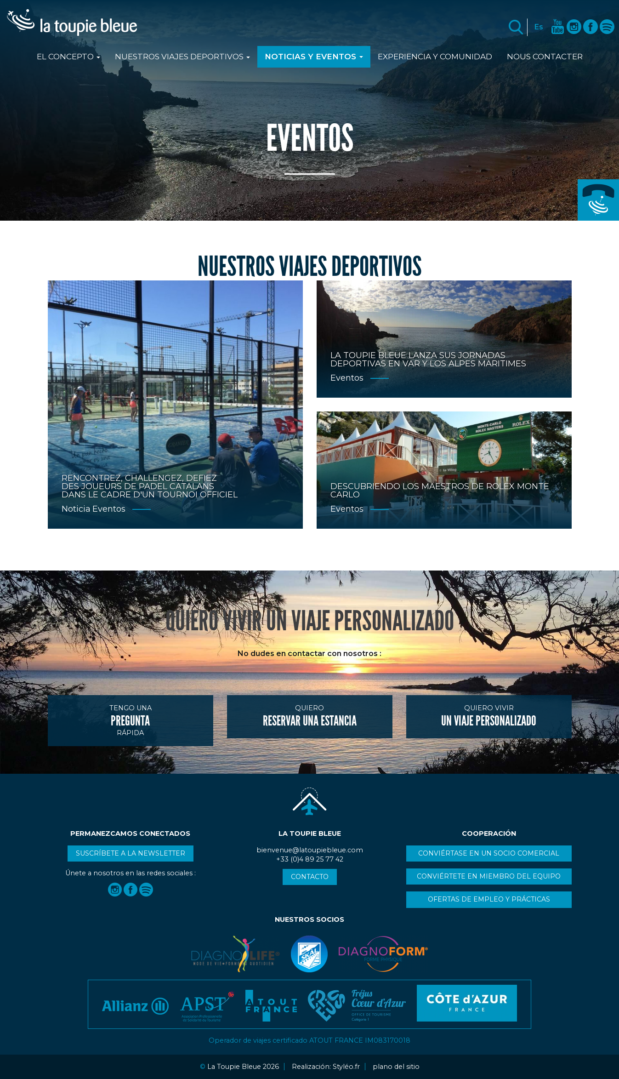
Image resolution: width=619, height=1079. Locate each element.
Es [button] (538, 27)
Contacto (310, 877)
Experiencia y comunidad (435, 56)
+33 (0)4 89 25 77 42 (598, 200)
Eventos (108, 509)
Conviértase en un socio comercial (488, 853)
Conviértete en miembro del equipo (489, 876)
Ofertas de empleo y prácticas (489, 899)
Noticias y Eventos (314, 56)
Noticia (76, 509)
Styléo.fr (346, 1066)
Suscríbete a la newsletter (130, 853)
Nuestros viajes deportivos (182, 56)
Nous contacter (545, 56)
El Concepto (68, 56)
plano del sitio (396, 1066)
